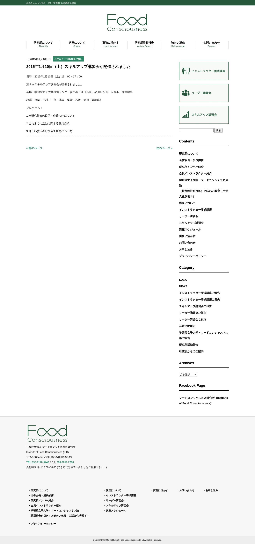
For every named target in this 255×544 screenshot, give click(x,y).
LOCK (183, 279)
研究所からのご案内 (191, 351)
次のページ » (164, 148)
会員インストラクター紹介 (195, 173)
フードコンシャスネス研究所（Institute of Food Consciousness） (203, 400)
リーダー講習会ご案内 (192, 319)
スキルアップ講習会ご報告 (68, 59)
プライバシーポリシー (192, 255)
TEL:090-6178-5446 (37, 462)
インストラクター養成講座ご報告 (199, 292)
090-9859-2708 (65, 462)
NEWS (183, 286)
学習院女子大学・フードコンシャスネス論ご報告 (203, 335)
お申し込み (186, 249)
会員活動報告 (187, 326)
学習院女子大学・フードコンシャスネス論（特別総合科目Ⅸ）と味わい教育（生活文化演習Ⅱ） (203, 188)
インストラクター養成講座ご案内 (199, 299)
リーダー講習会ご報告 (192, 312)
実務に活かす (187, 236)
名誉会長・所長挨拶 (191, 160)
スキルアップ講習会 (191, 222)
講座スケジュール (190, 229)
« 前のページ (34, 148)
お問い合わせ (187, 242)
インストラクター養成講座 (195, 209)
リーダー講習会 (188, 216)
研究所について (188, 153)
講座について (187, 203)
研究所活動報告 (188, 344)
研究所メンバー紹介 (191, 166)
